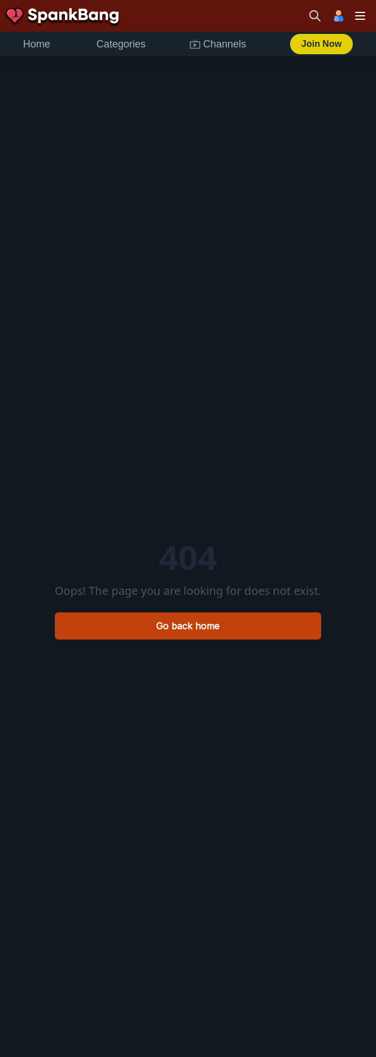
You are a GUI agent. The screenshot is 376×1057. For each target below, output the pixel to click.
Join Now (321, 44)
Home (36, 44)
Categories (121, 44)
